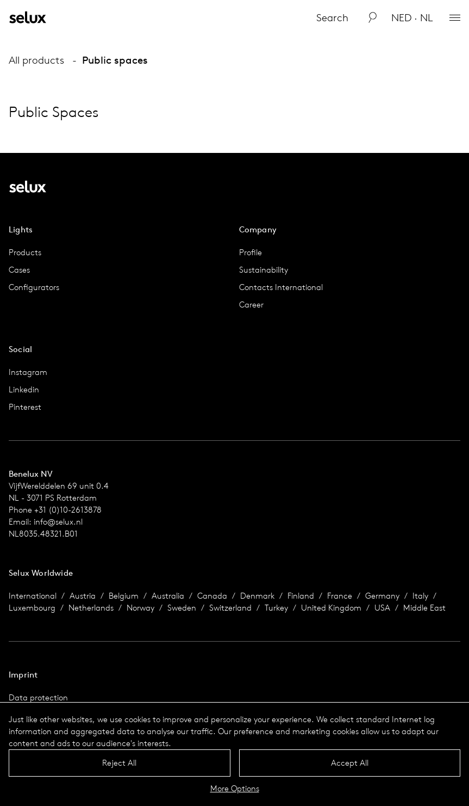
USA (382, 607)
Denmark (257, 595)
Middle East (424, 607)
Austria (83, 595)
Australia (168, 595)
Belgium (124, 595)
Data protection (38, 697)
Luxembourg (32, 607)
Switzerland (230, 607)
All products (36, 59)
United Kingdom (331, 607)
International (33, 595)
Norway (140, 607)
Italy (420, 595)
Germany (382, 595)
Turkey (276, 607)
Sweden (181, 607)
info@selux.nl (58, 521)
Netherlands (91, 607)
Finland (300, 595)
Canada (212, 595)
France (339, 595)
